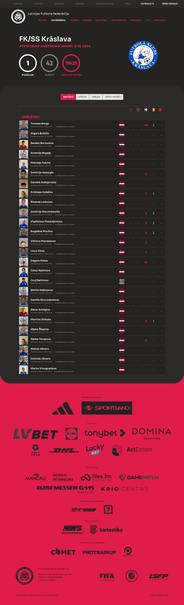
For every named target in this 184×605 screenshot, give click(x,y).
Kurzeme (15, 3)
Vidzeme (36, 3)
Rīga (125, 3)
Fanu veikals (170, 3)
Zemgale (57, 3)
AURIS (166, 595)
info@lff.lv (51, 580)
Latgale (77, 3)
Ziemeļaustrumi (102, 3)
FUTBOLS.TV (147, 3)
